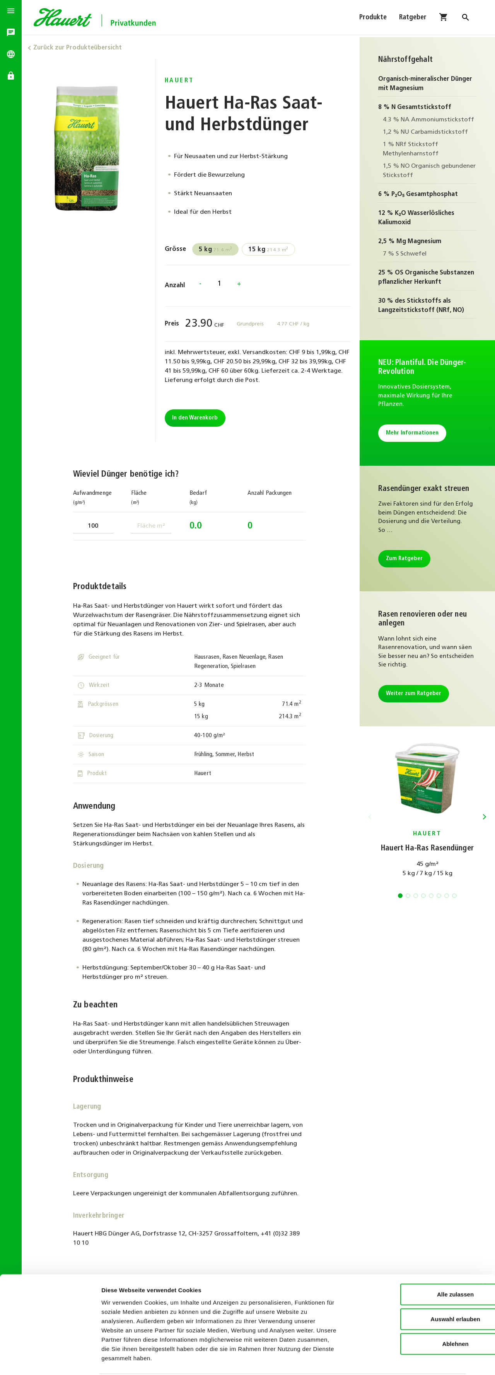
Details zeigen (411, 1359)
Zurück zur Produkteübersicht (80, 48)
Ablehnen (411, 1314)
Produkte (373, 18)
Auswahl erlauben (410, 1289)
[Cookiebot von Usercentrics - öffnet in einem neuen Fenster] (50, 1360)
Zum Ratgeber (404, 559)
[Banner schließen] (483, 1256)
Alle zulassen (410, 1264)
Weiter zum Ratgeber (413, 694)
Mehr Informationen (412, 433)
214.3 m (270, 250)
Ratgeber (413, 18)
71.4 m (217, 250)
